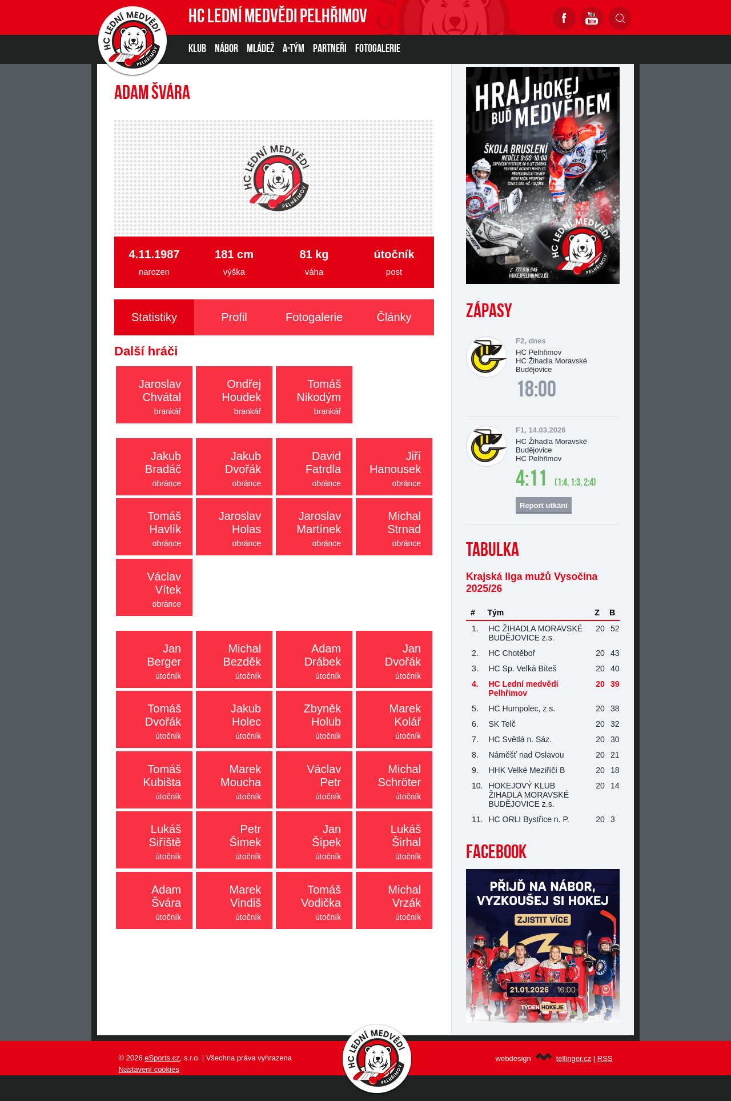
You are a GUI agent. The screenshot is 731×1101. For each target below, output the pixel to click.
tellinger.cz (573, 1058)
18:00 (536, 390)
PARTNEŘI (330, 49)
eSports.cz (161, 1058)
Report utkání (544, 505)
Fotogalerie (377, 49)
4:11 (531, 480)
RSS (605, 1058)
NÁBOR (226, 49)
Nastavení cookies (149, 1069)
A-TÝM (293, 49)
